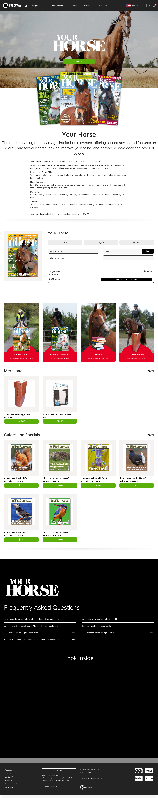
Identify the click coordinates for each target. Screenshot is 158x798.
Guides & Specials (56, 6)
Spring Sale (102, 6)
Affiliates (8, 776)
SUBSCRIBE (79, 62)
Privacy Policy (10, 783)
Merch (74, 6)
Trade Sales (9, 790)
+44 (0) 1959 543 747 (52, 789)
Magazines (36, 6)
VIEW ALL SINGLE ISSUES (126, 281)
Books (87, 6)
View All (150, 372)
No (148, 253)
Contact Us (9, 780)
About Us (8, 773)
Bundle (136, 244)
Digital (101, 244)
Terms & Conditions (12, 787)
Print (65, 244)
